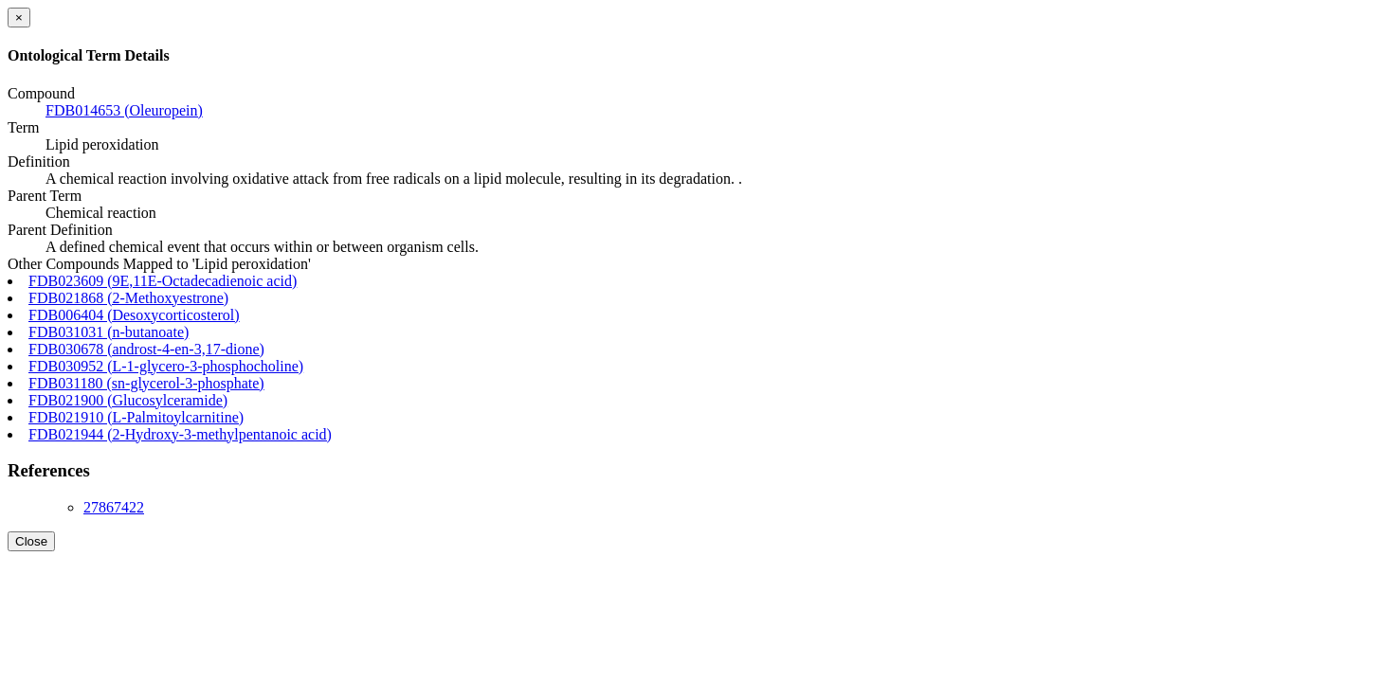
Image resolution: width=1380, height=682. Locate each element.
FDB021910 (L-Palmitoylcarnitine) (136, 417)
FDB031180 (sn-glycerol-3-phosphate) (146, 383)
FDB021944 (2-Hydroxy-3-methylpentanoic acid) (180, 434)
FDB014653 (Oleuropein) (124, 110)
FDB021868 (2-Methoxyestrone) (128, 298)
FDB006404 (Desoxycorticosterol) (134, 315)
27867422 (113, 507)
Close (31, 541)
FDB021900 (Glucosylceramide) (127, 400)
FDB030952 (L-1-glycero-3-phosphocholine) (165, 366)
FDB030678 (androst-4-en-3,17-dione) (146, 349)
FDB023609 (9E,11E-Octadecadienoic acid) (162, 281)
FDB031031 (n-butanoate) (108, 332)
